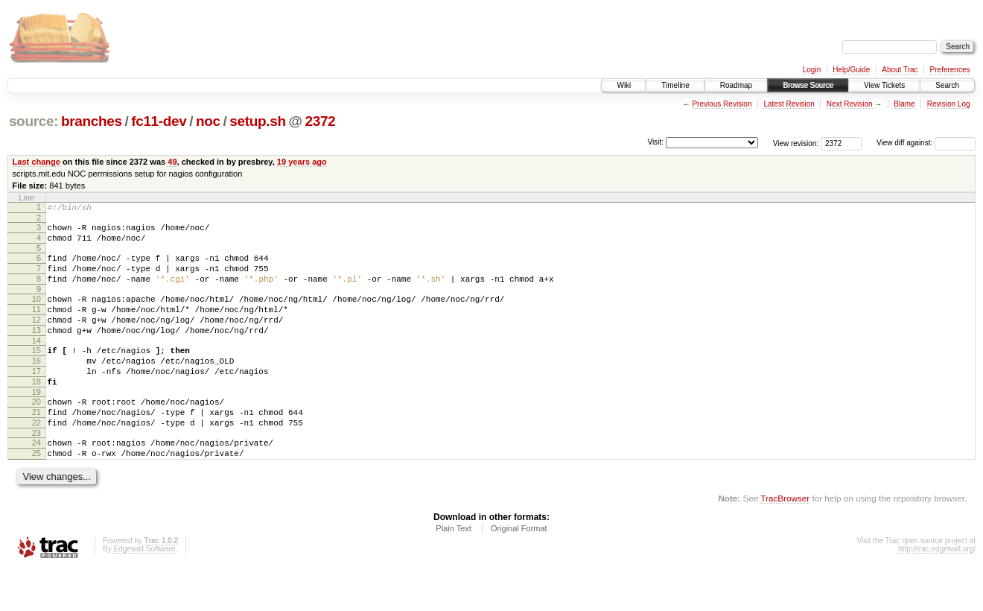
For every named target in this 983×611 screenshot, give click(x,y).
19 (36, 423)
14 (36, 362)
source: (33, 121)
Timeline (675, 85)
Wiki (624, 85)
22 (36, 458)
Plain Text (453, 570)
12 (36, 337)
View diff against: (926, 143)
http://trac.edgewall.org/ (937, 591)
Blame (904, 104)
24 (36, 480)
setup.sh (257, 121)
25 (36, 493)
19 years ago (302, 161)
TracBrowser (784, 540)
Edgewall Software (144, 591)
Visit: (655, 142)
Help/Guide (851, 70)
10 (36, 312)
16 (36, 385)
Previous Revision (721, 104)
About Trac (899, 70)
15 (36, 372)
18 (36, 410)
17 (36, 397)
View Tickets (884, 85)
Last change (36, 161)
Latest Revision (788, 104)
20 (36, 432)
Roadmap (736, 85)
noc (208, 121)
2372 (320, 121)
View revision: (796, 143)
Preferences (950, 70)
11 (36, 324)
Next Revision (850, 104)
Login (812, 70)
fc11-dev (158, 121)
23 (36, 470)
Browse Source (808, 85)
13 (36, 350)
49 (172, 161)
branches (91, 121)
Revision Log (948, 104)
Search (947, 85)
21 (36, 445)
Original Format (519, 570)
